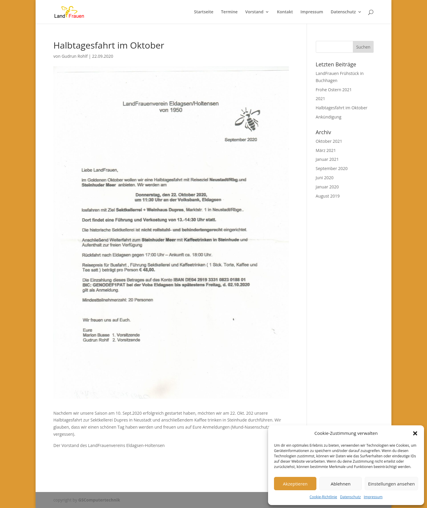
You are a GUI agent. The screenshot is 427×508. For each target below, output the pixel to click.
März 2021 (326, 150)
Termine (229, 12)
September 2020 (332, 168)
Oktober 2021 (329, 141)
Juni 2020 (325, 177)
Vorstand (254, 12)
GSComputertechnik (99, 500)
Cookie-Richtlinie (323, 496)
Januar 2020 (327, 187)
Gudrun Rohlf (75, 56)
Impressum (373, 496)
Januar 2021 (327, 159)
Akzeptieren (295, 484)
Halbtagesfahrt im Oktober (341, 107)
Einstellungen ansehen (391, 484)
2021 (320, 98)
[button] (415, 433)
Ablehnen (340, 484)
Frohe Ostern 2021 (334, 89)
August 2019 (328, 196)
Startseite (203, 12)
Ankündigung (328, 117)
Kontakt (285, 12)
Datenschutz (350, 496)
